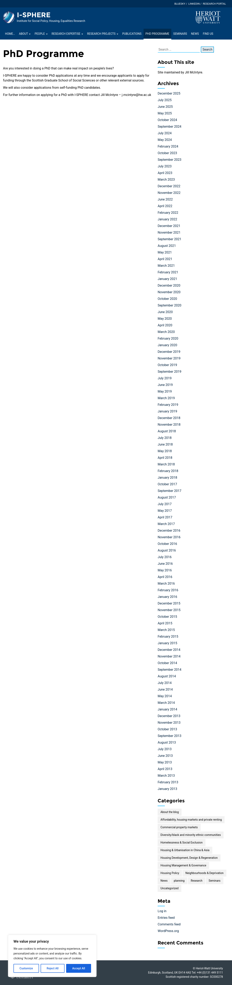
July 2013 (164, 749)
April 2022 (165, 206)
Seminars (180, 33)
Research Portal (214, 3)
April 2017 (165, 517)
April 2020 (165, 325)
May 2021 (165, 252)
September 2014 (169, 670)
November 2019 (169, 358)
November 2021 (169, 232)
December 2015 (169, 603)
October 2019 (167, 365)
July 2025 (164, 100)
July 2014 (164, 683)
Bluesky (179, 3)
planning (179, 880)
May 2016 (165, 570)
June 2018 (165, 444)
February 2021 (168, 272)
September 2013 (169, 736)
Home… (10, 33)
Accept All (78, 968)
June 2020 (165, 312)
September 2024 (169, 126)
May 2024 (165, 140)
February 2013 (168, 782)
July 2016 (164, 557)
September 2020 (169, 305)
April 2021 (165, 259)
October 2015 (167, 617)
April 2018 (165, 458)
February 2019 (168, 405)
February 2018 (168, 471)
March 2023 (166, 179)
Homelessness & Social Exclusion (181, 842)
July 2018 (164, 438)
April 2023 (165, 173)
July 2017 (164, 504)
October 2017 (167, 484)
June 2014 (165, 689)
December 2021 (169, 226)
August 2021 (167, 246)
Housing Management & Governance (183, 865)
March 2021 (166, 266)
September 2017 (169, 491)
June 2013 (165, 756)
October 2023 (167, 153)
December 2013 (169, 716)
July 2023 (164, 166)
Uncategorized (169, 888)
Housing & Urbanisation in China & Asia (184, 850)
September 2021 (169, 239)
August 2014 (167, 676)
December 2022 (169, 186)
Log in (162, 911)
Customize (26, 968)
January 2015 (167, 643)
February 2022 (168, 213)
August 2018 (167, 431)
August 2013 (167, 742)
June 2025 (165, 107)
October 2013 (167, 729)
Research (196, 880)
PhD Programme (157, 33)
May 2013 (165, 762)
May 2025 (165, 113)
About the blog (169, 812)
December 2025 (169, 93)
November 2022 (169, 193)
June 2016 (165, 564)
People (41, 33)
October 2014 (167, 663)
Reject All (53, 968)
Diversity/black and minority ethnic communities (190, 834)
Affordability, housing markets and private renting (191, 819)
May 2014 (165, 696)
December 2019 (169, 352)
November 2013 (169, 723)
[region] (52, 956)
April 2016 (165, 577)
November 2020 (169, 292)
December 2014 (169, 650)
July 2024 (164, 133)
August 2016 (167, 550)
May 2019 (165, 391)
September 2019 (169, 371)
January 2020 (167, 345)
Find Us (208, 33)
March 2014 (166, 703)
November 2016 (169, 537)
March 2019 (166, 398)
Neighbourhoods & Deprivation (204, 873)
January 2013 (167, 789)
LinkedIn (194, 3)
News (195, 33)
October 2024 (167, 120)
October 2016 (167, 544)
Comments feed (169, 924)
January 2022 (167, 219)
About (25, 33)
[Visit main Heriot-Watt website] (208, 17)
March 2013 (166, 775)
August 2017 (167, 497)
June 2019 (165, 385)
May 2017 (165, 511)
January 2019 (167, 411)
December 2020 (169, 285)
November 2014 (169, 656)
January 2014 (167, 709)
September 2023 (169, 160)
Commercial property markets (179, 827)
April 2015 (165, 623)
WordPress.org (168, 931)
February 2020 (168, 338)
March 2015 (166, 630)
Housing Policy (169, 873)
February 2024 (168, 146)
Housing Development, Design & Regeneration (189, 857)
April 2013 (165, 769)
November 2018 (169, 424)
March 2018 (166, 464)
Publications (131, 33)
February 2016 (168, 590)
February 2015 (168, 636)
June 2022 (165, 199)
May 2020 (165, 319)
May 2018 (165, 451)
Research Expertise (67, 33)
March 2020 (166, 332)
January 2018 (167, 477)
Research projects (102, 33)
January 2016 (167, 597)
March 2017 (166, 524)
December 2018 (169, 418)
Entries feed (166, 918)
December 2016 (169, 530)
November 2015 (169, 610)
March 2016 (166, 583)
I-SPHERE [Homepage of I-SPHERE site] (33, 15)
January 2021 (167, 279)
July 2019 (164, 378)
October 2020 (167, 299)
